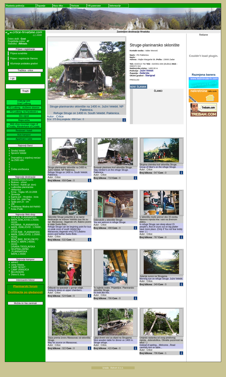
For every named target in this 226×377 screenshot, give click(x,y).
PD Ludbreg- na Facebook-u (24, 112)
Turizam (75, 5)
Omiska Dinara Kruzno (22, 180)
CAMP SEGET (18, 267)
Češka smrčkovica (20, 169)
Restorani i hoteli (24, 130)
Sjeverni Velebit (18, 153)
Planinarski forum (25, 286)
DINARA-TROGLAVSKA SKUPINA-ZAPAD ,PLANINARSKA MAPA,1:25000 (23, 250)
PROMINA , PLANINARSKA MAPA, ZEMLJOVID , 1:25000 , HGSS (26, 227)
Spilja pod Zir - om (20, 202)
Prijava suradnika (18, 53)
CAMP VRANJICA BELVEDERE (20, 270)
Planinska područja (15, 5)
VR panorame (94, 5)
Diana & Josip (18, 274)
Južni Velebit (146, 70)
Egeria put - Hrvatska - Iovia (24, 197)
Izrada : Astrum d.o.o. (112, 368)
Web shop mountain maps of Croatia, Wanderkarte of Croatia (24, 125)
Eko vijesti (24, 116)
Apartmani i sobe (24, 139)
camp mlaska (17, 265)
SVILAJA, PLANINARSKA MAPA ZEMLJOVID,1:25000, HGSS (25, 220)
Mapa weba (24, 120)
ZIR (13, 204)
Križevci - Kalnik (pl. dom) (23, 185)
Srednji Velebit (18, 150)
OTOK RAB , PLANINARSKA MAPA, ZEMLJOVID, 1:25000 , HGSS (26, 234)
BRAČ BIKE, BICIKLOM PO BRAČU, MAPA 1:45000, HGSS (24, 241)
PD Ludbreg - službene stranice (23, 107)
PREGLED (134, 80)
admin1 (14, 262)
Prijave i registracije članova (24, 58)
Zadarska (144, 73)
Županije (41, 5)
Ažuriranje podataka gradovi (24, 63)
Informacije (115, 5)
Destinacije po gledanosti (25, 292)
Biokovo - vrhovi (19, 182)
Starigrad (150, 75)
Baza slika (58, 5)
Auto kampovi (24, 135)
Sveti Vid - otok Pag (20, 199)
